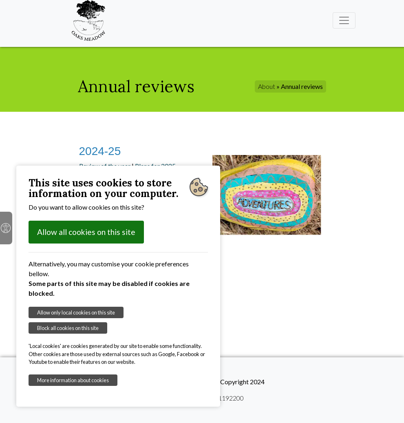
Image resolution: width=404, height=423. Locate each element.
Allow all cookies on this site (86, 232)
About (266, 86)
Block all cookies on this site (68, 328)
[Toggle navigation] (344, 20)
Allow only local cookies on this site (76, 312)
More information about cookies (73, 380)
